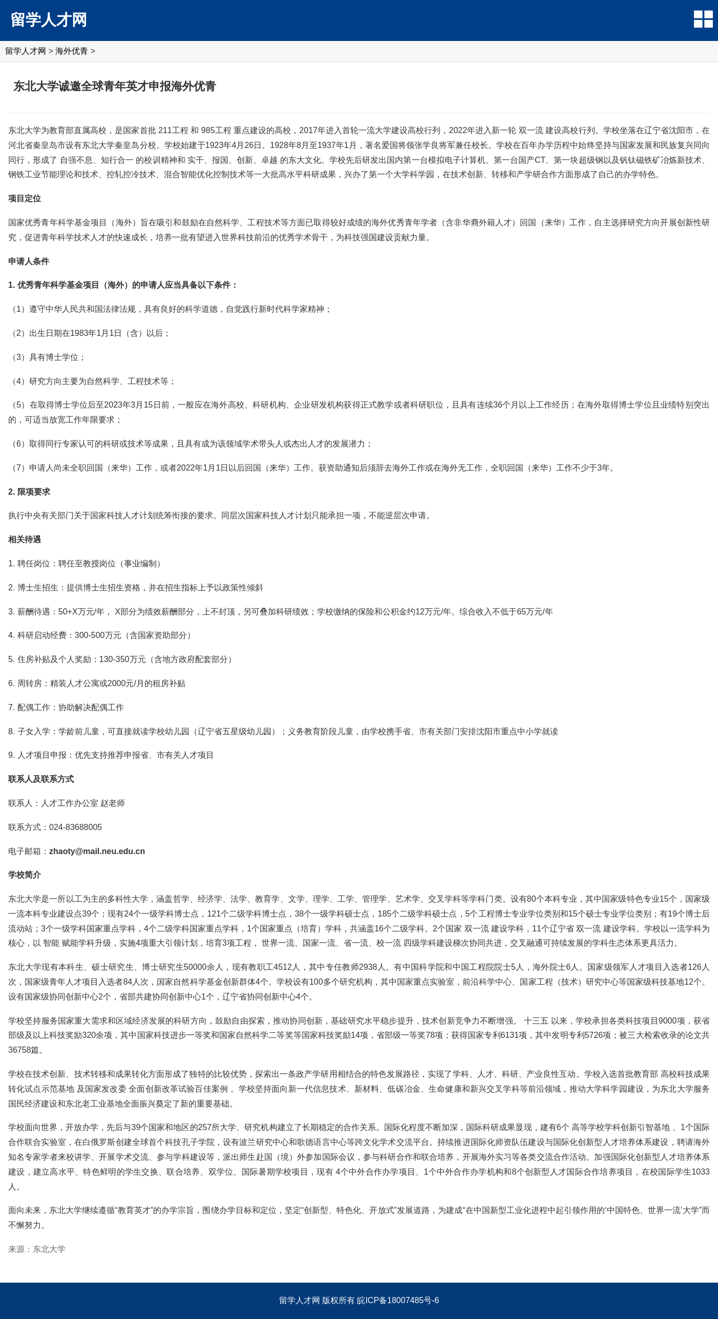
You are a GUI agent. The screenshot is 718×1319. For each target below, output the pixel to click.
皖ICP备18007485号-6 (398, 1300)
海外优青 (71, 51)
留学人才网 (48, 19)
